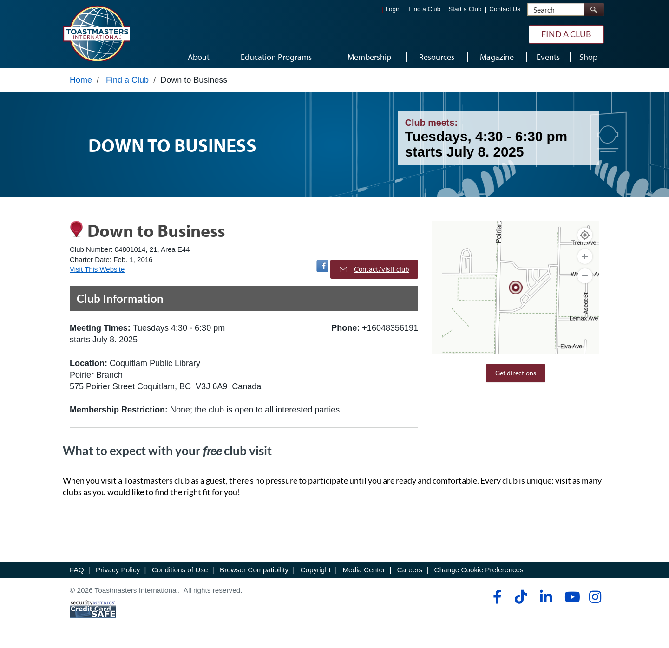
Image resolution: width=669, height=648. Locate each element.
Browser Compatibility (254, 572)
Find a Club (424, 9)
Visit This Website (97, 271)
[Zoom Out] (584, 278)
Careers (409, 572)
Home (81, 82)
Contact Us (504, 9)
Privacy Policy (118, 572)
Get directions (515, 375)
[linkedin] (545, 599)
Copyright (315, 572)
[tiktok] (520, 599)
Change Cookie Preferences (479, 572)
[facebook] (495, 599)
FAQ (77, 572)
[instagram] (594, 599)
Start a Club (464, 9)
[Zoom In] (584, 258)
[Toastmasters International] (96, 33)
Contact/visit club (374, 271)
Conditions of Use (180, 572)
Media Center (363, 572)
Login (393, 9)
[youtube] (570, 599)
